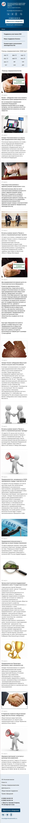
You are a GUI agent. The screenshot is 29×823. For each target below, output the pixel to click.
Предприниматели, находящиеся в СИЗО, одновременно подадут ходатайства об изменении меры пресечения (14, 481)
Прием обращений (7, 793)
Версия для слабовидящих (14, 25)
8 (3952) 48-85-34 (7, 800)
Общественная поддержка (10, 791)
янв (6, 55)
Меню (3, 29)
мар (23, 55)
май (14, 58)
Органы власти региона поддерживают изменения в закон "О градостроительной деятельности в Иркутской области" (14, 584)
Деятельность (6, 788)
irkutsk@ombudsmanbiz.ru (14, 10)
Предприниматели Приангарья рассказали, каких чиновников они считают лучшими (12, 665)
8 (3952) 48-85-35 (14, 18)
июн (23, 58)
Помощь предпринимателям (10, 785)
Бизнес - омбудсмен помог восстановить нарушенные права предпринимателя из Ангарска (14, 99)
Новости (4, 782)
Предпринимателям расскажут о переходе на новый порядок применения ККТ (14, 543)
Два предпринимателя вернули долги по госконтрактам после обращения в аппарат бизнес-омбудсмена (14, 283)
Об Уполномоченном (8, 779)
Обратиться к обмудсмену (14, 21)
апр (6, 58)
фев (14, 55)
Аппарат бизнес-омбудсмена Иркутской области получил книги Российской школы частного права (14, 364)
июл (6, 62)
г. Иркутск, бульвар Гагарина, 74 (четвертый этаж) (11, 803)
